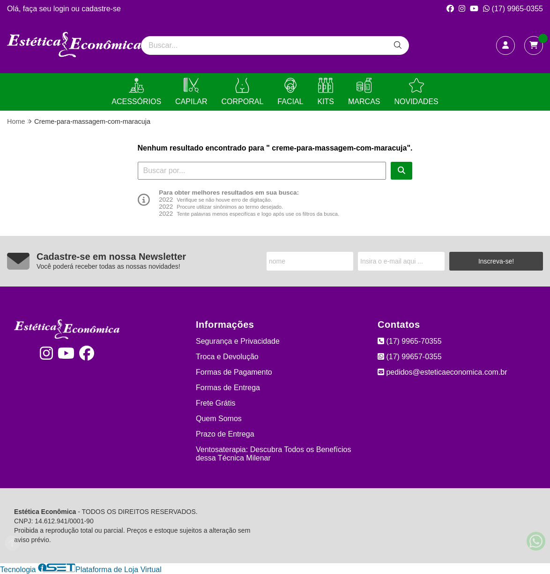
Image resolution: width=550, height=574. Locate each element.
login (62, 9)
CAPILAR (191, 92)
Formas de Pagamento (234, 372)
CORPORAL (243, 92)
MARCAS (364, 92)
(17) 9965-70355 (410, 341)
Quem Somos (219, 419)
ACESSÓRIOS (136, 92)
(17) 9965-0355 (513, 9)
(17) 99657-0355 (410, 357)
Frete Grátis (215, 403)
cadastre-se (101, 9)
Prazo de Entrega (225, 434)
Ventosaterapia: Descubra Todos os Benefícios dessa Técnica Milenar (273, 454)
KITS (325, 92)
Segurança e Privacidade (238, 341)
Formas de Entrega (228, 388)
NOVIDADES (416, 92)
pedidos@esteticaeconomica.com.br (442, 372)
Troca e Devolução (227, 357)
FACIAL (290, 92)
